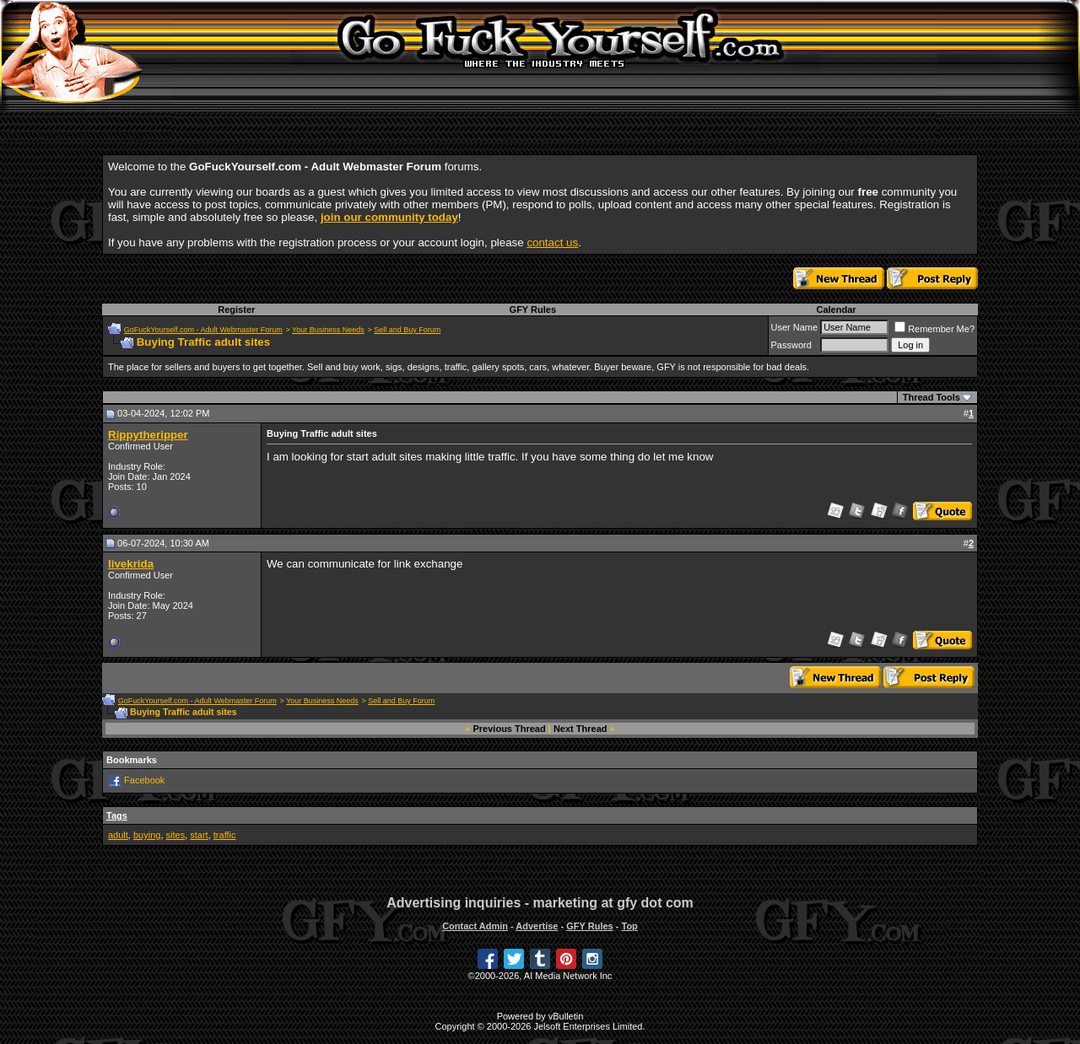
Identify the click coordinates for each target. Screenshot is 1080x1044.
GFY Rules (533, 309)
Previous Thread (509, 729)
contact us (552, 242)
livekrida (131, 563)
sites (176, 835)
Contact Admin (475, 926)
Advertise (537, 926)
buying (146, 835)
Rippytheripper (148, 434)
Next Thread (581, 729)
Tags (116, 815)
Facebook (144, 780)
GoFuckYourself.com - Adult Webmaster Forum (203, 330)
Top (629, 926)
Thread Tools (931, 397)
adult (118, 835)
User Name (794, 327)
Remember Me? (934, 329)
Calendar (836, 309)
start (199, 835)
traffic (224, 835)
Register (236, 309)
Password (791, 345)
